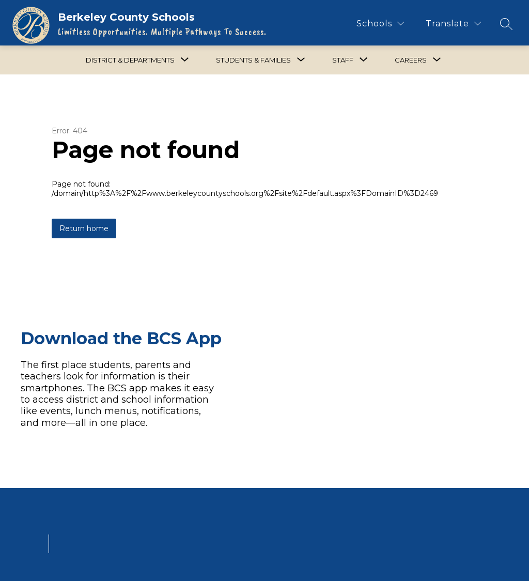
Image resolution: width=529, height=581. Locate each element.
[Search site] (506, 24)
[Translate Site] (453, 23)
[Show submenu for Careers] (411, 60)
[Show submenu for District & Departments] (130, 60)
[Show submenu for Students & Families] (253, 60)
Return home (83, 228)
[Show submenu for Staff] (342, 60)
